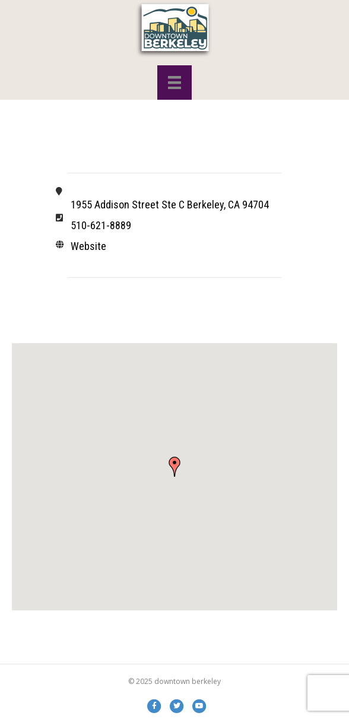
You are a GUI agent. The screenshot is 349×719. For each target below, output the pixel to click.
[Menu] (174, 82)
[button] (174, 467)
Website (88, 246)
